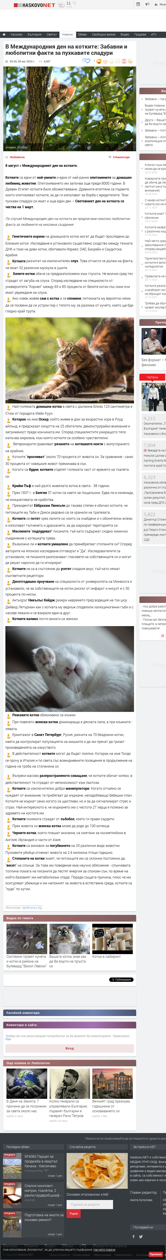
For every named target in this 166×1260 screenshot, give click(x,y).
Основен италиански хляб (87, 1194)
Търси (74, 1213)
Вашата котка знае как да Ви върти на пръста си (110, 961)
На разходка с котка (22, 956)
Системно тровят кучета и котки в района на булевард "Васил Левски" (69, 961)
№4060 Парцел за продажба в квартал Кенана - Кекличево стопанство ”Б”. (41, 1192)
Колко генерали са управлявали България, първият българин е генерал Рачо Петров (111, 1108)
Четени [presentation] (152, 377)
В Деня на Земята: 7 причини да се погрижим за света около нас (69, 1106)
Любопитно (17, 157)
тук (8, 1039)
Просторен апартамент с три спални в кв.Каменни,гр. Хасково (44, 1161)
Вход (69, 1048)
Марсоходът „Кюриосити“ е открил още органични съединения (24, 1108)
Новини (67, 34)
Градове (140, 34)
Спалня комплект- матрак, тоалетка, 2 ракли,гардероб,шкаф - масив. (43, 1222)
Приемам (156, 1254)
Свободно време (103, 34)
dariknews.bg (32, 907)
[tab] (152, 379)
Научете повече (104, 1249)
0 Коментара (121, 157)
